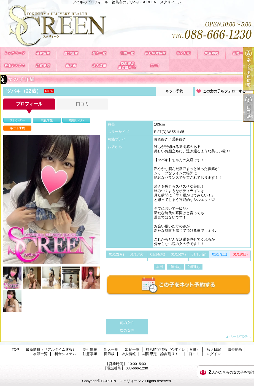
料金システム (15, 65)
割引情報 (71, 53)
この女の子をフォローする (224, 91)
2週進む (194, 267)
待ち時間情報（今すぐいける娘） (155, 53)
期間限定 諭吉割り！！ (127, 65)
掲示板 (71, 65)
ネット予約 (174, 91)
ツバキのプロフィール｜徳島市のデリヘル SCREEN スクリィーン (127, 25)
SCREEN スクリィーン (121, 381)
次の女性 (127, 330)
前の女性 (127, 323)
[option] (51, 199)
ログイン (213, 354)
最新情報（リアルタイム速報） (43, 53)
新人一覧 (99, 53)
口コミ (155, 65)
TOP (15, 53)
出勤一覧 (127, 53)
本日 (159, 267)
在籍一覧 (239, 53)
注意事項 (43, 65)
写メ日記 (183, 53)
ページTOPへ (240, 336)
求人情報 (99, 65)
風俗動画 (211, 53)
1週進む (175, 267)
